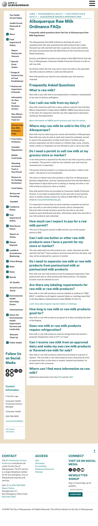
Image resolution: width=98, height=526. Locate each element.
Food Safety (17, 188)
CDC (71, 377)
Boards (13, 277)
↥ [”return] (94, 451)
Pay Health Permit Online (16, 16)
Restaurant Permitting (15, 194)
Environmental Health (50, 14)
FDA (59, 377)
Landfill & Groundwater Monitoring (16, 253)
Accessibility (41, 466)
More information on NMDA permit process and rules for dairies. (57, 120)
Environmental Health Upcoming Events (16, 300)
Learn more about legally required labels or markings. (53, 304)
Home (32, 14)
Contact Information (12, 388)
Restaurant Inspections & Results (16, 89)
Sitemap (39, 472)
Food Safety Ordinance (16, 140)
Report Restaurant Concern (16, 53)
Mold (12, 267)
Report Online (8, 488)
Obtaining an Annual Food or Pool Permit (16, 167)
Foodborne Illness (14, 208)
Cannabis (14, 201)
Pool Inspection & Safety (15, 218)
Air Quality (15, 282)
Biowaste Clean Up (14, 336)
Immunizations (16, 310)
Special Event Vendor (14, 64)
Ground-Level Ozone (16, 289)
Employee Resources (44, 469)
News (12, 34)
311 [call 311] (7, 485)
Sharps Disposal (13, 243)
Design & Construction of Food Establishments (17, 76)
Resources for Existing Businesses (16, 180)
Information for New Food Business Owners (16, 103)
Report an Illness (14, 235)
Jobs (37, 460)
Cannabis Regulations (16, 148)
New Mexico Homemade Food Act (17, 117)
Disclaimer (40, 463)
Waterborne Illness (15, 227)
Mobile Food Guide (16, 156)
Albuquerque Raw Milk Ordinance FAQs (17, 129)
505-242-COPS (9, 497)
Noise (12, 272)
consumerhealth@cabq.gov (49, 200)
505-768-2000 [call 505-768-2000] (18, 485)
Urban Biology (16, 261)
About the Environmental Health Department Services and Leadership (16, 322)
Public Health (16, 343)
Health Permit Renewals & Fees (16, 26)
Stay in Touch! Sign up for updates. (80, 484)
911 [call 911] (15, 491)
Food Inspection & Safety (15, 42)
